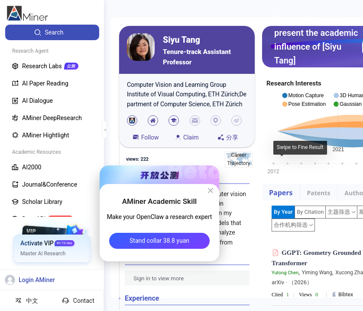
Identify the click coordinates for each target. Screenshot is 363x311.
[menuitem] (52, 32)
